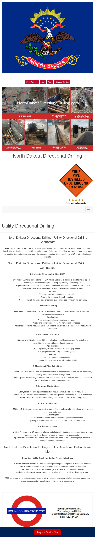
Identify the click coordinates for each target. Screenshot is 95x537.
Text (50, 82)
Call (42, 82)
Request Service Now (47, 532)
